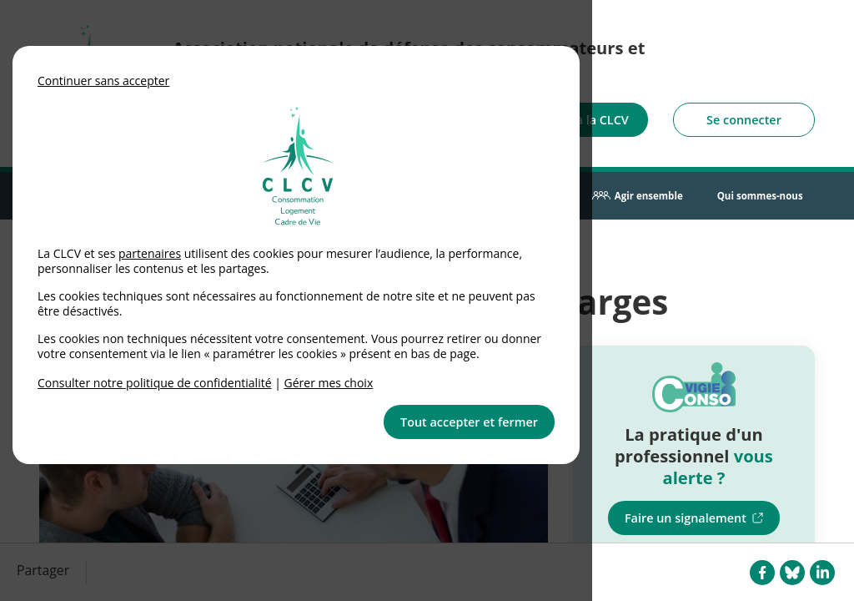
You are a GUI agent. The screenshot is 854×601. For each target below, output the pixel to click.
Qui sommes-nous (760, 195)
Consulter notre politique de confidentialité (155, 383)
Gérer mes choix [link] (329, 383)
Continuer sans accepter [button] (103, 80)
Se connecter (743, 120)
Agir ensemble (649, 195)
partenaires (149, 253)
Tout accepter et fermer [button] (469, 422)
